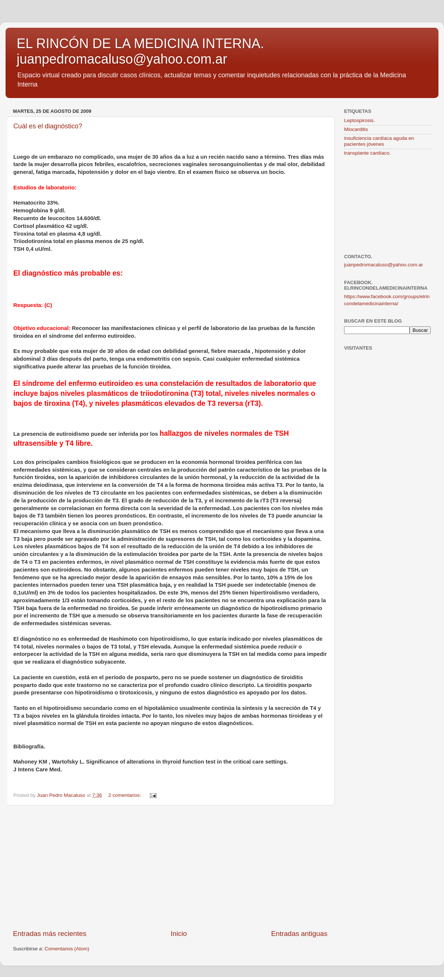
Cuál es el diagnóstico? (47, 126)
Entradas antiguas (299, 933)
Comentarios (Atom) (67, 948)
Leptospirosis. (359, 120)
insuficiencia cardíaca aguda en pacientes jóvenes (379, 141)
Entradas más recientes (49, 933)
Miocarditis (356, 129)
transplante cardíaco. (367, 153)
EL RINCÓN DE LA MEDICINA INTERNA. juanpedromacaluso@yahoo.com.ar (140, 51)
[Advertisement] (170, 867)
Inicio (179, 933)
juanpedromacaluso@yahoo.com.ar (383, 264)
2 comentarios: (125, 795)
